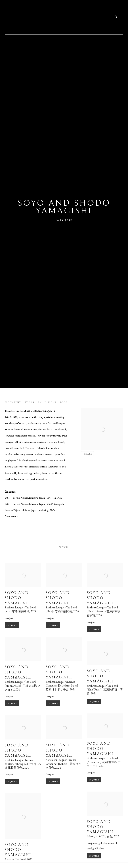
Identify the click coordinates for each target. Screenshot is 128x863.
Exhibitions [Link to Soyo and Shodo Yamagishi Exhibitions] (47, 402)
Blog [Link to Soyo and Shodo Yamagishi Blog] (63, 402)
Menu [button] (121, 17)
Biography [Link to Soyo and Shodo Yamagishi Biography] (13, 402)
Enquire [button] (11, 630)
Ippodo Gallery (37, 17)
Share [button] (88, 454)
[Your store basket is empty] (115, 17)
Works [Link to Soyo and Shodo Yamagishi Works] (29, 402)
